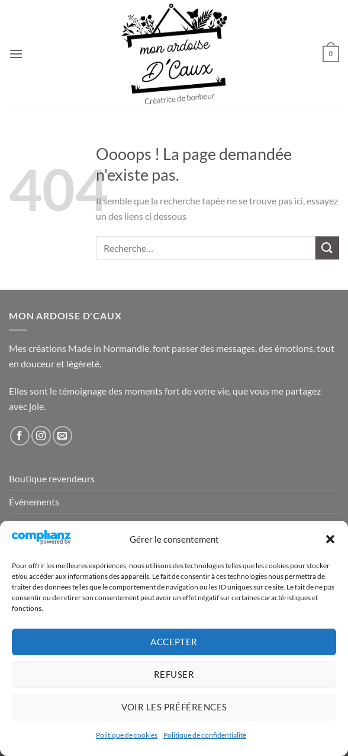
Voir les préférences (174, 706)
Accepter (174, 641)
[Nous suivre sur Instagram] (41, 436)
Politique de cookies (126, 735)
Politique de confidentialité (204, 735)
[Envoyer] (327, 248)
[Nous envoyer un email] (62, 436)
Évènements (34, 501)
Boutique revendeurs (52, 478)
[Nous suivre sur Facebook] (20, 436)
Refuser (174, 674)
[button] (330, 539)
